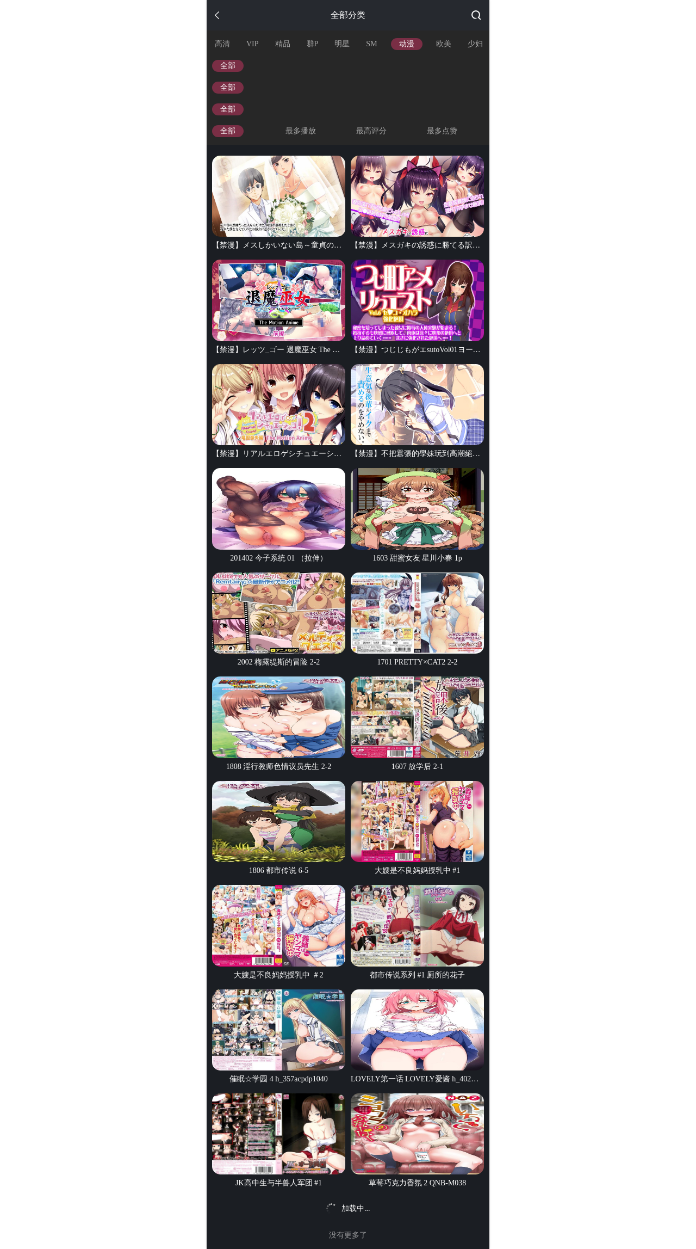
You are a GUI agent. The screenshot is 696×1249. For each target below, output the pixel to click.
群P (313, 44)
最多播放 (300, 131)
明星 (342, 44)
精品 (282, 44)
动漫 (406, 44)
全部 (227, 65)
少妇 (475, 44)
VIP (252, 44)
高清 (222, 44)
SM (371, 44)
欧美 (443, 44)
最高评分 (371, 131)
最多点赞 (442, 131)
